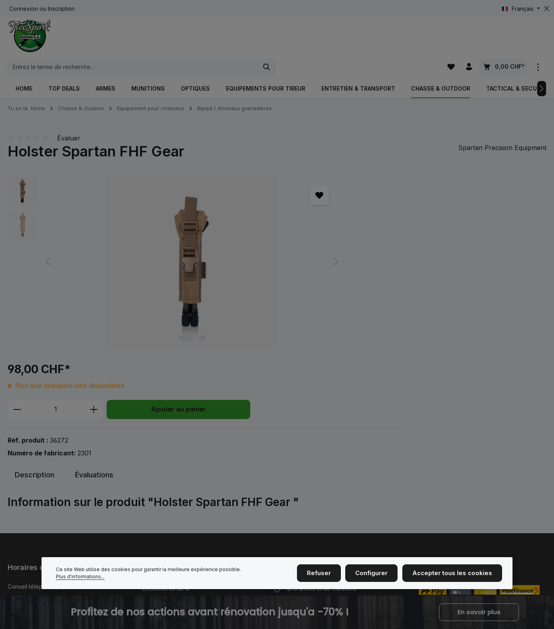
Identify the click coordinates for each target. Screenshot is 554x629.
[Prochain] (541, 69)
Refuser (330, 574)
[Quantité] (286, 204)
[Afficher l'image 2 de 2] (144, 318)
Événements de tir (166, 458)
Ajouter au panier (409, 204)
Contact (152, 509)
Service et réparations (306, 509)
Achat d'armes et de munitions (316, 458)
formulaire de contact (70, 541)
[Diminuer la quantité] (248, 204)
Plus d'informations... (266, 574)
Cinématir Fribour (164, 521)
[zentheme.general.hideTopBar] (546, 8)
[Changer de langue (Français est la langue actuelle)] (521, 8)
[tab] (34, 345)
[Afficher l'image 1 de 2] (128, 318)
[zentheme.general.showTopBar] (537, 37)
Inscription (61, 8)
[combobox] (268, 38)
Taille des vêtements (304, 483)
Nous (149, 470)
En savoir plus (479, 612)
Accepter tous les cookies (456, 574)
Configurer (380, 574)
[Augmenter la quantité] (325, 204)
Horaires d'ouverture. (42, 518)
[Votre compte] (468, 37)
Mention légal (160, 483)
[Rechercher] (402, 38)
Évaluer (68, 118)
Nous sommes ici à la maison (179, 496)
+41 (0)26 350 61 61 (49, 473)
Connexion (23, 8)
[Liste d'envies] (450, 37)
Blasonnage (292, 470)
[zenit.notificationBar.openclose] (277, 596)
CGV (283, 496)
